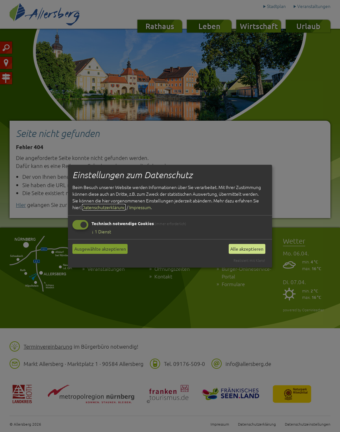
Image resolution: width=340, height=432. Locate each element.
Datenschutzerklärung (104, 207)
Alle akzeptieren (246, 249)
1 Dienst (101, 231)
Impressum (140, 207)
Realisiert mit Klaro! (249, 260)
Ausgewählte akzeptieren (100, 249)
